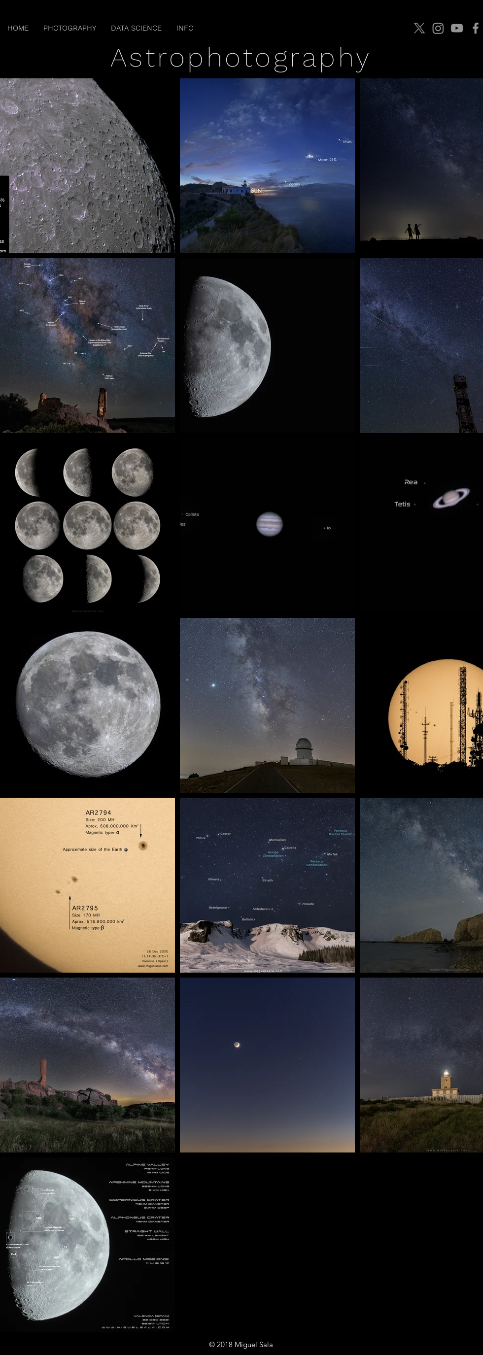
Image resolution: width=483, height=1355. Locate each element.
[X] (419, 28)
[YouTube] (456, 28)
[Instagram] (438, 28)
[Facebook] (475, 28)
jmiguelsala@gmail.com (436, 1344)
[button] (70, 28)
